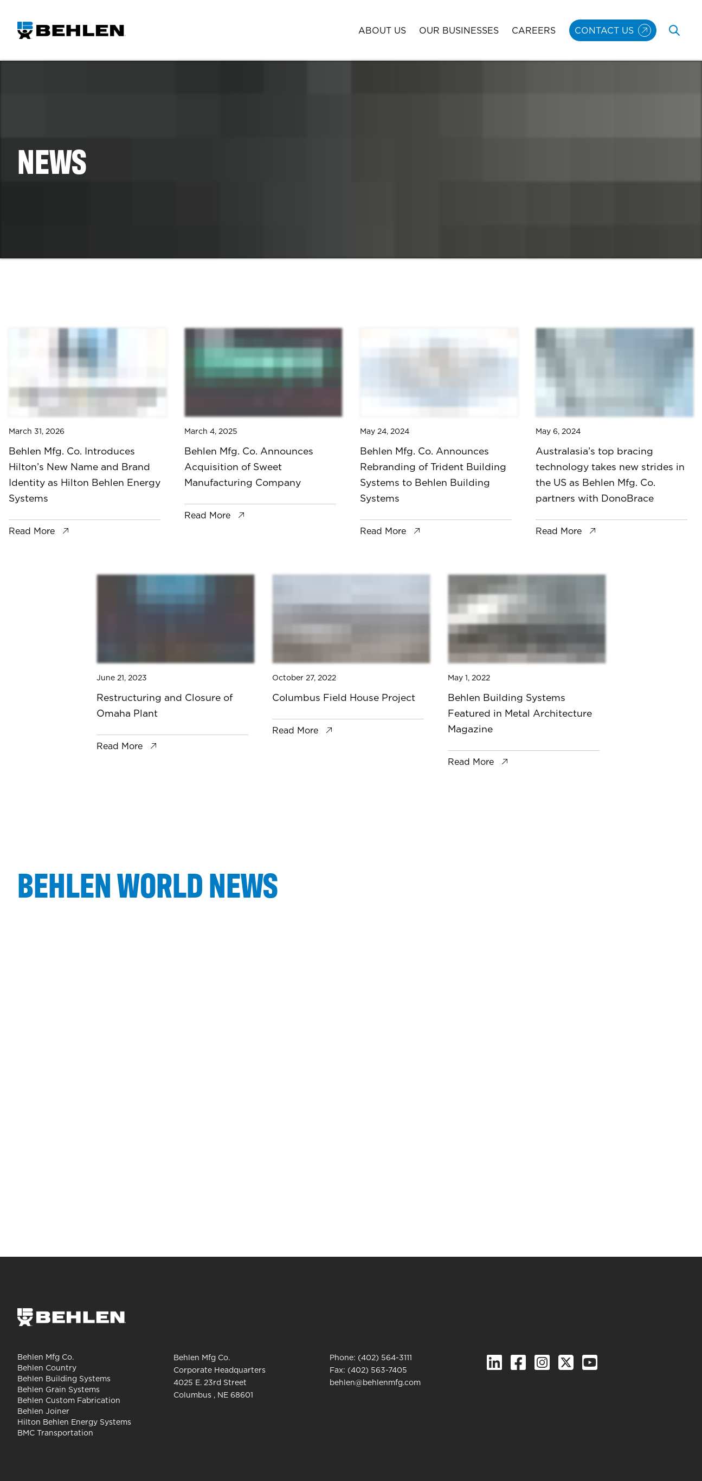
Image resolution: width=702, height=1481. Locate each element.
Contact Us (604, 30)
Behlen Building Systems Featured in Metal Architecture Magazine (520, 713)
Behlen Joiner (43, 1411)
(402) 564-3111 (385, 1357)
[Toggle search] (674, 30)
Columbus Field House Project (343, 697)
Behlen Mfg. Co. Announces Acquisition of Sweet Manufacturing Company (248, 466)
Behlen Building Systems (64, 1378)
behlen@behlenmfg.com (375, 1382)
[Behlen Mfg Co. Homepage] (71, 30)
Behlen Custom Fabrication (68, 1400)
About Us (382, 30)
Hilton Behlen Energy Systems (74, 1422)
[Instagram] (542, 1362)
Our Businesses (459, 30)
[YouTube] (590, 1362)
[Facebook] (518, 1362)
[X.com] (566, 1362)
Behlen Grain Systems (58, 1389)
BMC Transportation (55, 1432)
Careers (534, 30)
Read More (32, 531)
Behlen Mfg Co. (45, 1357)
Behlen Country (46, 1367)
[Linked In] (494, 1362)
